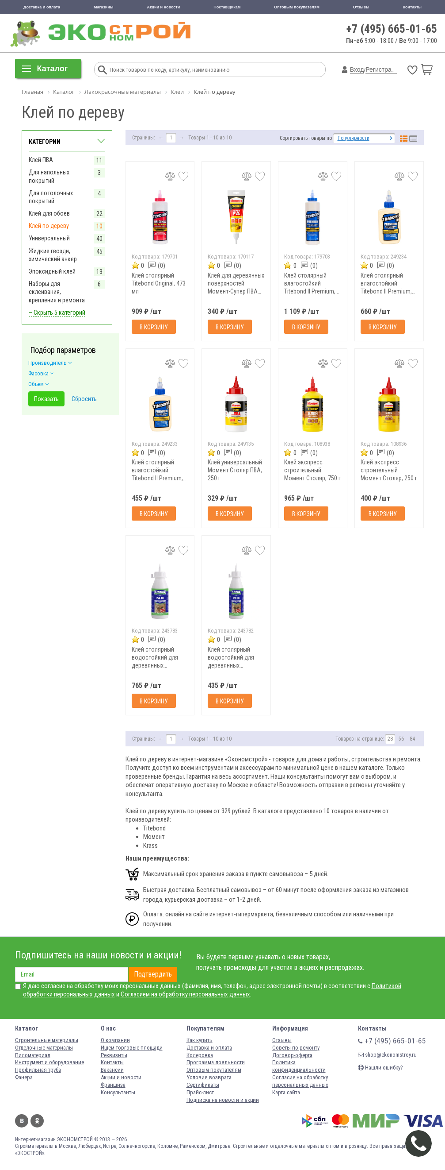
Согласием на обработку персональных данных (185, 994)
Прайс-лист (200, 1092)
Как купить (199, 1040)
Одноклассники (37, 1121)
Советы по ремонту (295, 1047)
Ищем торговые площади (132, 1047)
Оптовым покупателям (296, 7)
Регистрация (383, 69)
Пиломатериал (32, 1055)
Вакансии (112, 1069)
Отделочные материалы (44, 1047)
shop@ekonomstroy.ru (387, 1054)
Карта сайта (286, 1092)
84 (412, 739)
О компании (115, 1040)
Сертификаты (202, 1084)
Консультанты (118, 1092)
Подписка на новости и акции (222, 1100)
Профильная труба (38, 1069)
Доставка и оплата (41, 7)
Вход (357, 69)
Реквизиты (114, 1055)
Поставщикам (226, 7)
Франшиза (113, 1084)
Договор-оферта (292, 1055)
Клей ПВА (41, 159)
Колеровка (199, 1055)
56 (401, 739)
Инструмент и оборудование (49, 1062)
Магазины (104, 7)
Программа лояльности (215, 1062)
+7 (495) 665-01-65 (391, 28)
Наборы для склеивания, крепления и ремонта (57, 291)
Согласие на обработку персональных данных (300, 1081)
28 (390, 739)
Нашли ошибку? (380, 1067)
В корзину (154, 327)
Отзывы (361, 7)
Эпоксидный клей (52, 271)
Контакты (412, 7)
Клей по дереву (49, 225)
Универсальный (49, 238)
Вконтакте (21, 1121)
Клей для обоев (49, 213)
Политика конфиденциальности (299, 1066)
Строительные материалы (46, 1040)
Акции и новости (163, 7)
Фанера (24, 1077)
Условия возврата (209, 1077)
